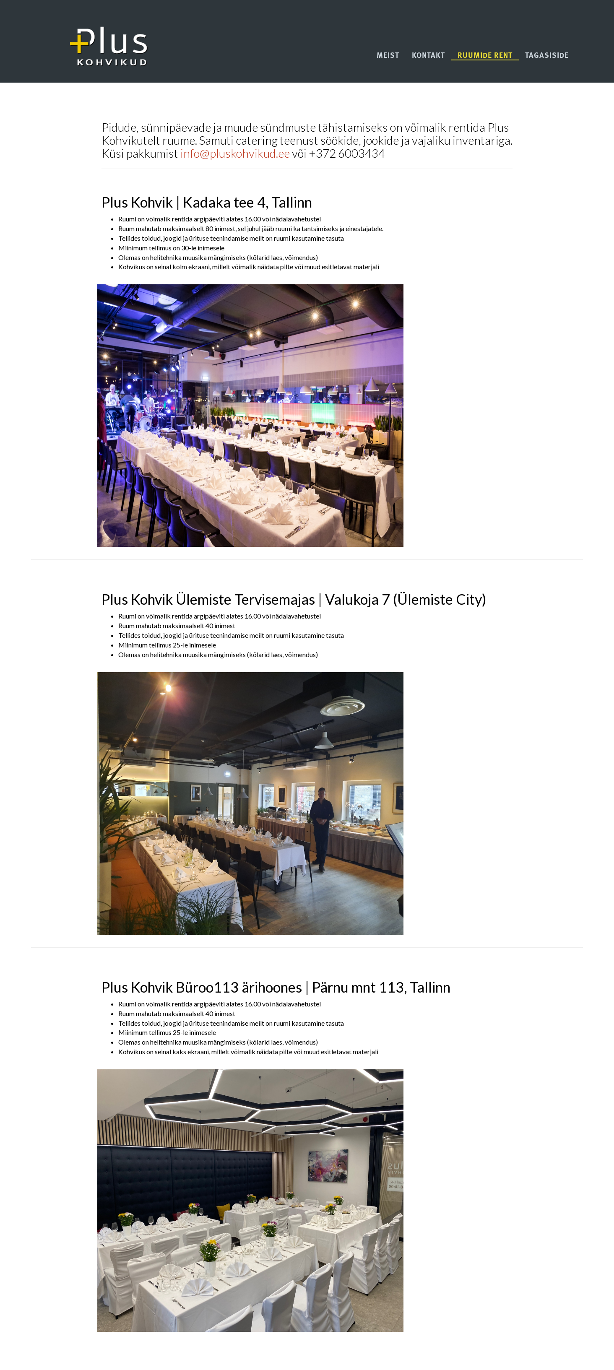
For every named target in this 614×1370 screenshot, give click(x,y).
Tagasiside (547, 56)
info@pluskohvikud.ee (235, 153)
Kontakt (428, 56)
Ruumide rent (485, 56)
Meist (388, 56)
